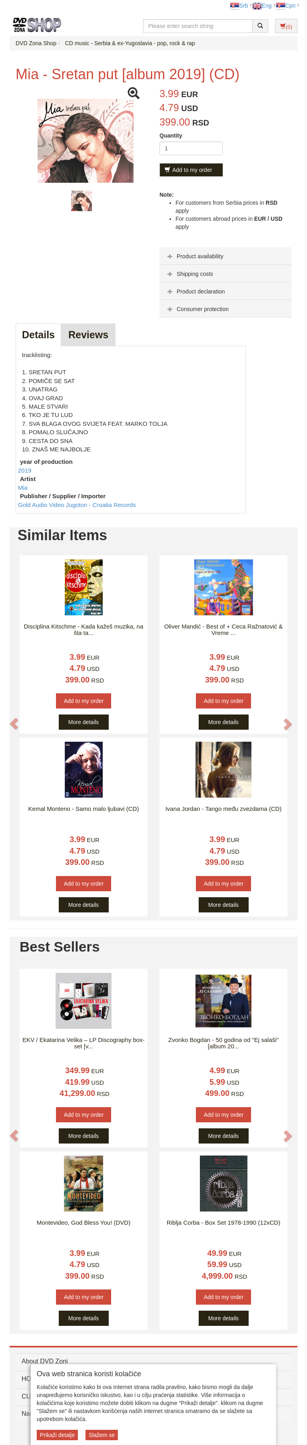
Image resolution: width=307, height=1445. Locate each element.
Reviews (88, 334)
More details (83, 722)
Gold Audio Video (42, 504)
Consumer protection (197, 309)
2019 (24, 470)
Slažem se (102, 1435)
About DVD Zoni (45, 1361)
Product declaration (195, 291)
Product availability (194, 256)
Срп (285, 5)
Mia (23, 487)
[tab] (225, 256)
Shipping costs (189, 274)
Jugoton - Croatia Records (101, 504)
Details (38, 334)
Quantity (170, 135)
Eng (262, 5)
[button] (14, 723)
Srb (239, 5)
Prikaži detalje (57, 1435)
